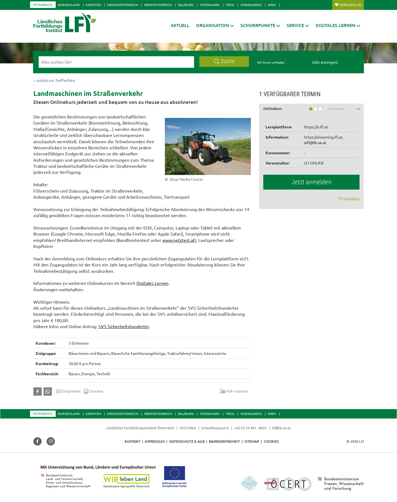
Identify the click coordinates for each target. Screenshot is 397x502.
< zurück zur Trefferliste (54, 80)
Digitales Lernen (152, 283)
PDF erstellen (234, 391)
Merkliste (350, 4)
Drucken (93, 391)
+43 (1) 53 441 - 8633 (250, 427)
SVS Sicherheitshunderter (123, 326)
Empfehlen (69, 391)
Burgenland (69, 4)
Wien (272, 4)
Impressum (155, 441)
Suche (224, 61)
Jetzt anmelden (311, 182)
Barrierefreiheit (224, 441)
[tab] (311, 111)
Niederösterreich (122, 4)
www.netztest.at (178, 240)
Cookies (271, 441)
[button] (215, 25)
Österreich (42, 4)
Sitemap (252, 441)
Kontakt (132, 441)
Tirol (230, 4)
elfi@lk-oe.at (315, 142)
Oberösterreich (158, 4)
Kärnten (93, 4)
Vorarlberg (251, 4)
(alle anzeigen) (325, 62)
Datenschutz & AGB (187, 441)
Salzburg (186, 4)
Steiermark (210, 4)
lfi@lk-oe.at (281, 427)
